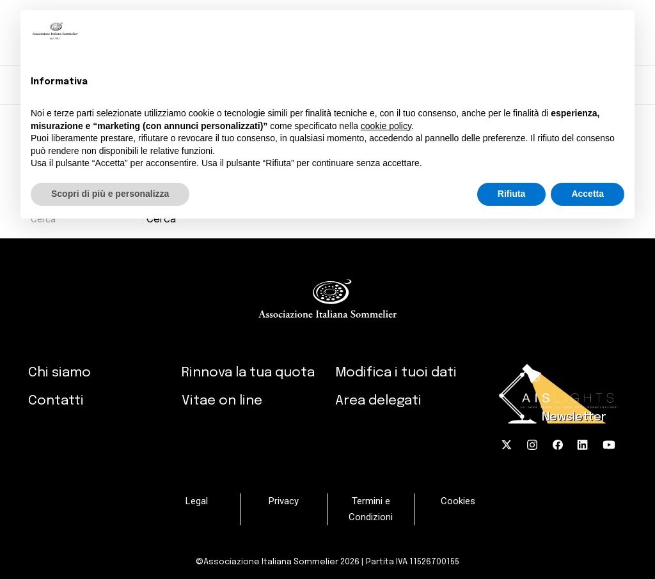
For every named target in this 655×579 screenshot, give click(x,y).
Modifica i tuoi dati (396, 373)
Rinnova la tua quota (248, 373)
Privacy (284, 501)
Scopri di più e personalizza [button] (110, 194)
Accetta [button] (587, 194)
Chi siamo (59, 373)
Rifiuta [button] (512, 194)
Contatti (56, 401)
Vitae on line (222, 401)
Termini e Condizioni (371, 509)
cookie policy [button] (386, 126)
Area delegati (378, 401)
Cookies (458, 501)
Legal (196, 501)
